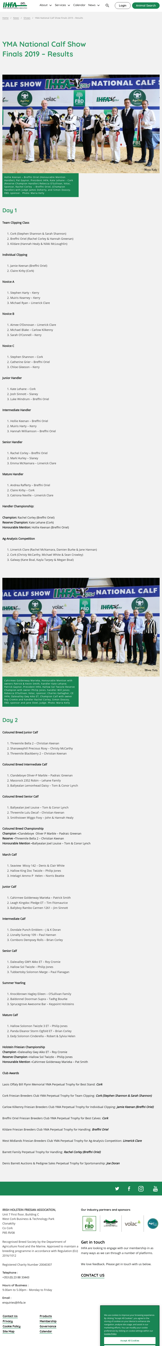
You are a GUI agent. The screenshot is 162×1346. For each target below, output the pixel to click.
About (44, 5)
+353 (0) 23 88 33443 (15, 1277)
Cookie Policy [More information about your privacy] (110, 1342)
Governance (48, 1326)
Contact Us (10, 1316)
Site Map (8, 1331)
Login (122, 5)
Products (46, 1316)
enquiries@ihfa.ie (14, 1302)
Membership (48, 1321)
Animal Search (146, 5)
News (92, 5)
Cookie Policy (12, 1326)
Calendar (79, 5)
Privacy (8, 1321)
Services (60, 5)
